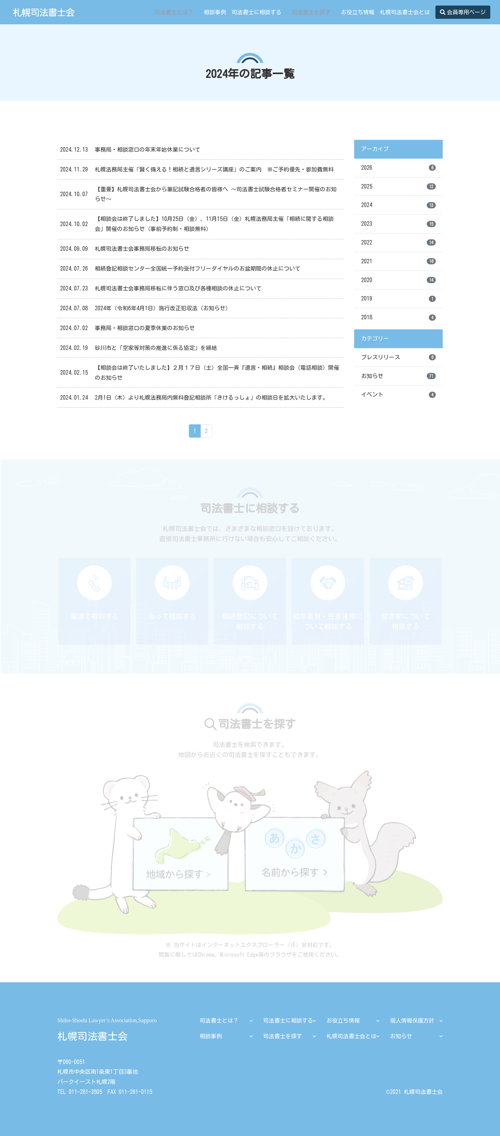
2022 (398, 242)
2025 (398, 186)
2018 (398, 317)
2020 (398, 280)
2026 (398, 168)
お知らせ (398, 376)
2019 (398, 299)
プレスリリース (398, 357)
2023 (398, 224)
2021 (398, 261)
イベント (398, 395)
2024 (398, 205)
